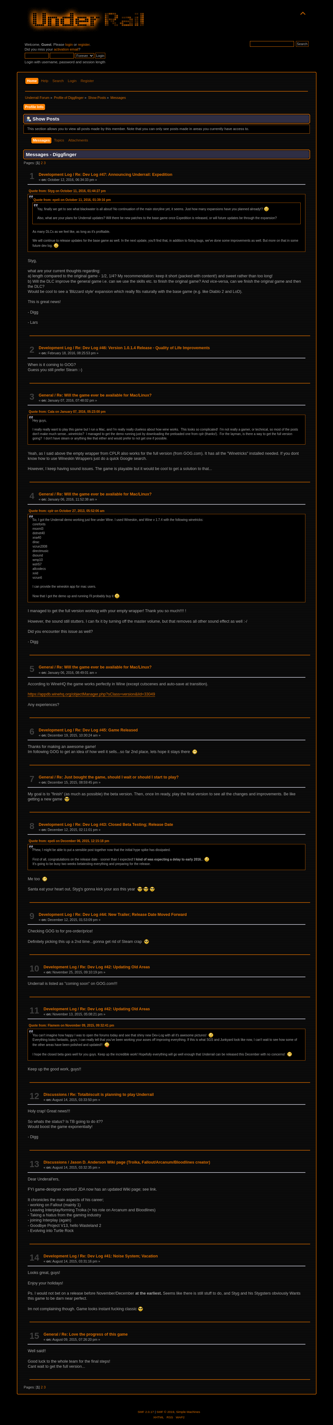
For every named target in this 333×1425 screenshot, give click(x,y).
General (46, 395)
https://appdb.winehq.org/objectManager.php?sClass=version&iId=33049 (91, 694)
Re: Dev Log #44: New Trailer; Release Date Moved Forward (131, 914)
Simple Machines (188, 1412)
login (69, 44)
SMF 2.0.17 (146, 1412)
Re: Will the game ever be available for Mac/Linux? (104, 395)
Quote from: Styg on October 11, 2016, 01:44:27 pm (67, 191)
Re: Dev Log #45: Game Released (106, 730)
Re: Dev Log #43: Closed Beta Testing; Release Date (124, 824)
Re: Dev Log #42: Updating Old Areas (115, 967)
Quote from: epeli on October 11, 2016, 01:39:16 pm (72, 200)
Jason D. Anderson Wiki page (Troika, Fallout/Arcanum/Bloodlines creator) (140, 1162)
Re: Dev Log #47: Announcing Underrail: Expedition (123, 174)
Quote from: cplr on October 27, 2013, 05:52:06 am (66, 511)
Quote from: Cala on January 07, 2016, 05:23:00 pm (67, 411)
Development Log (55, 174)
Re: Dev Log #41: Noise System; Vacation (119, 1256)
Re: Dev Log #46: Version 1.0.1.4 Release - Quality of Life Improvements (142, 348)
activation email (66, 49)
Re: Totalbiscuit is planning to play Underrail (112, 1094)
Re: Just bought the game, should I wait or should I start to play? (118, 777)
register (84, 44)
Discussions (55, 1094)
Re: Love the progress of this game (95, 1334)
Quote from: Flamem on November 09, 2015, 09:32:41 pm (71, 1025)
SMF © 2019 (165, 1412)
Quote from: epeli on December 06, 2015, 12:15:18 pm (69, 841)
